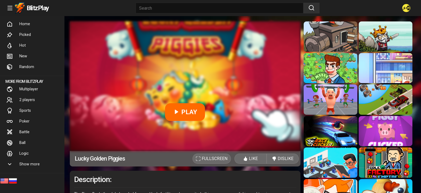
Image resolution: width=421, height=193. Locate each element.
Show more (23, 164)
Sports (18, 111)
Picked (18, 35)
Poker (18, 121)
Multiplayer (22, 89)
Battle (18, 132)
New (16, 56)
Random (20, 67)
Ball (16, 143)
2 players (20, 100)
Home (18, 24)
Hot (16, 45)
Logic (17, 153)
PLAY (185, 112)
